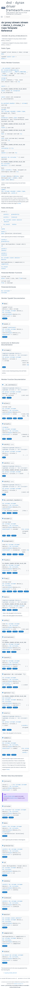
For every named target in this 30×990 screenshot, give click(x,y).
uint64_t (9, 170)
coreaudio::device (13, 798)
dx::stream (26, 529)
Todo (5, 794)
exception (15, 70)
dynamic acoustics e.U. (18, 983)
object (10, 314)
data (2, 233)
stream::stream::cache (9, 796)
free (20, 278)
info (2, 138)
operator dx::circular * (9, 157)
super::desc (5, 180)
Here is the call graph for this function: (11, 613)
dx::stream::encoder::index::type (13, 111)
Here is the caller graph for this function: (12, 615)
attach (3, 80)
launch (3, 153)
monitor (6, 221)
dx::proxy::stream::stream (11, 357)
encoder (3, 109)
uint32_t (6, 214)
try (19, 81)
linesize (14, 217)
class (15, 117)
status (14, 224)
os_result (6, 224)
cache (3, 229)
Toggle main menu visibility (2, 16)
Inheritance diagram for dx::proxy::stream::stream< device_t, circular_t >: (13, 39)
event (9, 57)
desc (2, 54)
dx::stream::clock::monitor (12, 220)
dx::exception (6, 70)
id (16, 178)
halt (2, 134)
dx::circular (5, 163)
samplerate (4, 264)
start (3, 170)
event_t (3, 58)
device (16, 176)
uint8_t (13, 193)
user (13, 57)
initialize (4, 148)
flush (3, 127)
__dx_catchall (6, 68)
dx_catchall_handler (8, 103)
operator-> (4, 165)
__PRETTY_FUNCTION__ (20, 72)
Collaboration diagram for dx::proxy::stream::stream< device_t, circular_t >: (14, 43)
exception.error (6, 72)
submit (3, 189)
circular (4, 292)
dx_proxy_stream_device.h (10, 972)
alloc (3, 278)
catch (3, 86)
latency (3, 250)
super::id (11, 178)
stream (4, 75)
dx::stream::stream (8, 311)
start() (19, 203)
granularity (15, 214)
